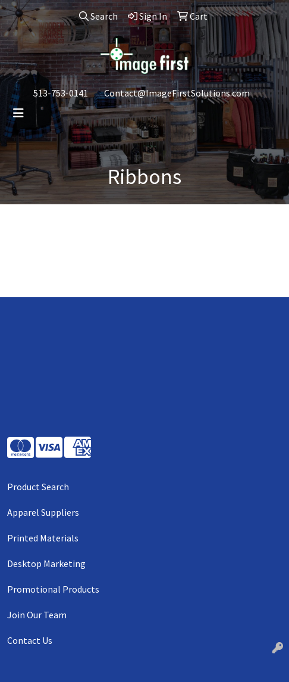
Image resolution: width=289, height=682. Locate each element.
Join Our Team (37, 615)
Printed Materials (42, 538)
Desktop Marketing (46, 563)
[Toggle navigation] (18, 113)
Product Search (38, 487)
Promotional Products (53, 589)
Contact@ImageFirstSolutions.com (177, 93)
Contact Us (29, 640)
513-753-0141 (60, 93)
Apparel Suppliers (43, 512)
